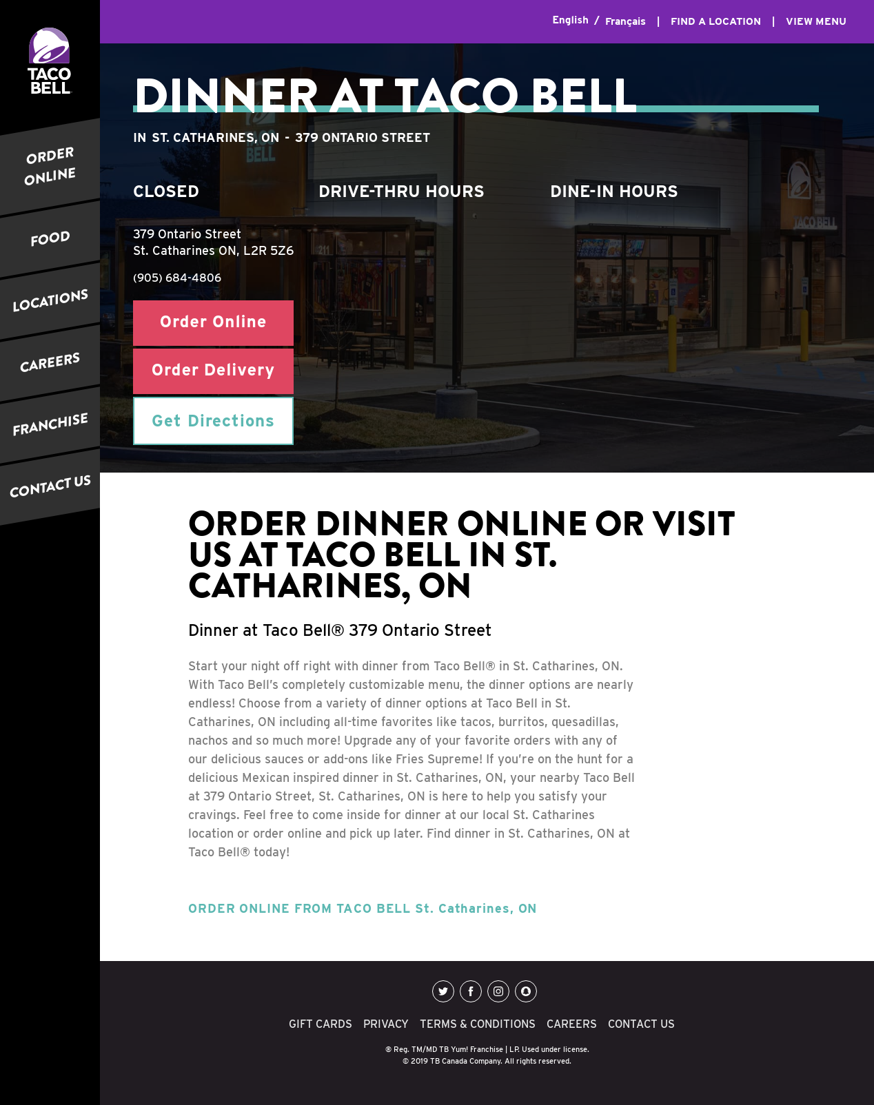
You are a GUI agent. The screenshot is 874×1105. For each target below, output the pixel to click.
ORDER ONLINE (50, 167)
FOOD (50, 238)
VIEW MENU (816, 21)
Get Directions (213, 421)
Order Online (213, 323)
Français (625, 21)
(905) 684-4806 (177, 278)
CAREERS (50, 362)
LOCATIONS (50, 300)
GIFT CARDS (320, 1024)
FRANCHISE (50, 424)
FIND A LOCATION (716, 21)
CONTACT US (50, 487)
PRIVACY (386, 1024)
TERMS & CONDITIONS (478, 1024)
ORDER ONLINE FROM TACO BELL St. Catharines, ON (362, 908)
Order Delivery (213, 371)
